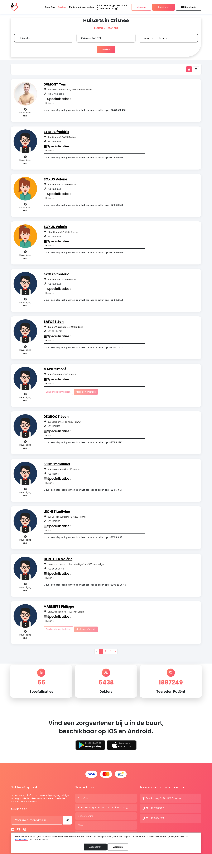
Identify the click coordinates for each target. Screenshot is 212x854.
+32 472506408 (56, 93)
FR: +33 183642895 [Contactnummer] (155, 817)
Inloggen (141, 7)
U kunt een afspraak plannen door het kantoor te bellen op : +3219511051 (83, 489)
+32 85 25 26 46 (56, 568)
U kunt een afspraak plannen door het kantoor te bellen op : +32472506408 (85, 110)
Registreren (163, 7)
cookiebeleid (21, 839)
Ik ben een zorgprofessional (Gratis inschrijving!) (103, 806)
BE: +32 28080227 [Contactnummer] (155, 807)
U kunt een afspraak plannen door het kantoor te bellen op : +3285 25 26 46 (85, 584)
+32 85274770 (55, 331)
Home (98, 28)
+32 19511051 (53, 473)
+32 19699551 (54, 141)
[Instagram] (25, 828)
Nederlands (188, 7)
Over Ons (83, 797)
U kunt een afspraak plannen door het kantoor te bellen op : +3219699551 (83, 157)
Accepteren (95, 846)
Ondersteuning (85, 815)
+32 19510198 (54, 521)
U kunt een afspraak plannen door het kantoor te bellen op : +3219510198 (83, 537)
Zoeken (106, 49)
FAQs (80, 824)
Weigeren (118, 846)
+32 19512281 (54, 426)
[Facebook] (19, 828)
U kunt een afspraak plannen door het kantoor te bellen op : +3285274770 (84, 347)
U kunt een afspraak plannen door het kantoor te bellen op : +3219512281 (83, 442)
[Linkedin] (13, 828)
